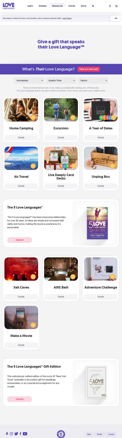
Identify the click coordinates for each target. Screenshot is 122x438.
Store (83, 5)
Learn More (66, 18)
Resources (57, 5)
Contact (111, 434)
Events (71, 5)
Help (89, 434)
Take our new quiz (88, 69)
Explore (19, 239)
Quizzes (43, 5)
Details (21, 138)
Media (99, 434)
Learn (30, 5)
